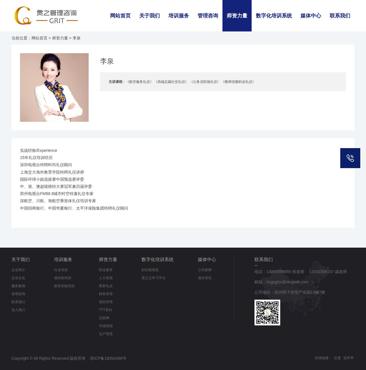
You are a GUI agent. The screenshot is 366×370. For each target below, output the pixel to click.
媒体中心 (311, 16)
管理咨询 (208, 16)
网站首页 (120, 16)
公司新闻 (205, 270)
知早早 (348, 358)
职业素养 (106, 270)
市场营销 (106, 326)
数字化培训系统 (274, 16)
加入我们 (18, 310)
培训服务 (178, 16)
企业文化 (18, 278)
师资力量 (237, 16)
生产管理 (106, 334)
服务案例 (18, 286)
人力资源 (106, 278)
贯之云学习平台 (154, 278)
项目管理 (106, 302)
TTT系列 (105, 310)
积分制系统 (150, 270)
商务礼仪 (106, 286)
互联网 (104, 318)
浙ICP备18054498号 (108, 358)
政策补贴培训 (64, 286)
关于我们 (149, 16)
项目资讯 (205, 278)
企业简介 (18, 270)
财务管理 (106, 294)
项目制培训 (62, 278)
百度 (337, 358)
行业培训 (61, 270)
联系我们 (340, 16)
